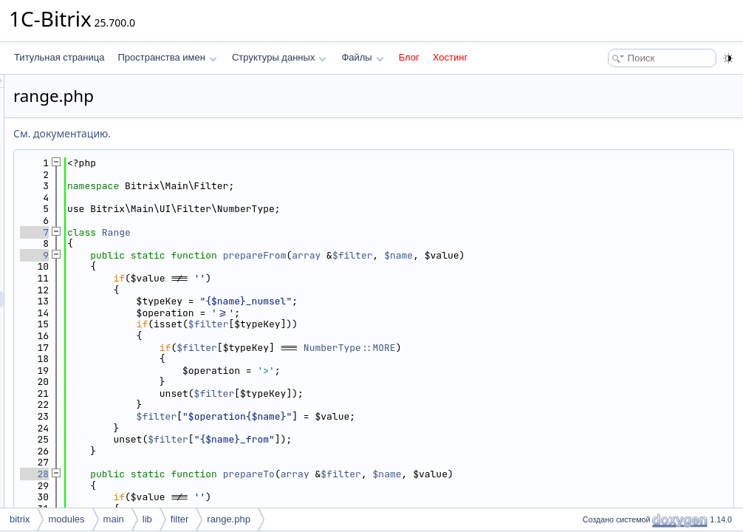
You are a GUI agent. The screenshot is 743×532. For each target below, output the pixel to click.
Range (301, 232)
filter (180, 519)
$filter (537, 255)
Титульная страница (59, 57)
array (490, 255)
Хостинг (450, 57)
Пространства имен (166, 57)
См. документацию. (246, 133)
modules (66, 519)
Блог (409, 57)
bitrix (20, 519)
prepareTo (433, 474)
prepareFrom (439, 255)
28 (219, 474)
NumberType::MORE (534, 347)
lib (147, 519)
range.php (228, 519)
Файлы (362, 57)
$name (583, 255)
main (113, 519)
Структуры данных (279, 57)
